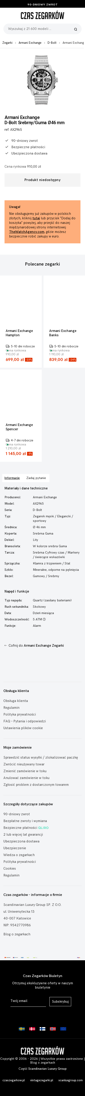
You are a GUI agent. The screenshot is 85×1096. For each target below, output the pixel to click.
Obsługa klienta (15, 701)
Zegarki (7, 43)
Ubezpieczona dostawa (21, 841)
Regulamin (11, 708)
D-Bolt (52, 43)
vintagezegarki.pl (41, 1080)
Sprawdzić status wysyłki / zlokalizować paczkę (40, 757)
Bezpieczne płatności (26, 828)
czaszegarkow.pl (13, 1080)
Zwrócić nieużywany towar (23, 764)
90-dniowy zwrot (42, 4)
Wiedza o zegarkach (19, 855)
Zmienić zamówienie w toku (24, 771)
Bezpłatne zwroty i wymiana (25, 821)
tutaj (36, 218)
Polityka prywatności (19, 714)
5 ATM (39, 619)
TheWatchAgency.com (26, 232)
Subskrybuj (60, 1001)
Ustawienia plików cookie (23, 728)
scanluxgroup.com (70, 1080)
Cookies (9, 868)
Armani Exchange (30, 43)
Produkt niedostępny (42, 180)
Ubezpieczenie (14, 848)
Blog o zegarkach (16, 934)
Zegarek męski (43, 516)
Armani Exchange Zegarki (44, 646)
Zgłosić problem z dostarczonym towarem (36, 785)
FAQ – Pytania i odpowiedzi (24, 721)
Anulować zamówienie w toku (26, 778)
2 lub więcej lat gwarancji (23, 834)
